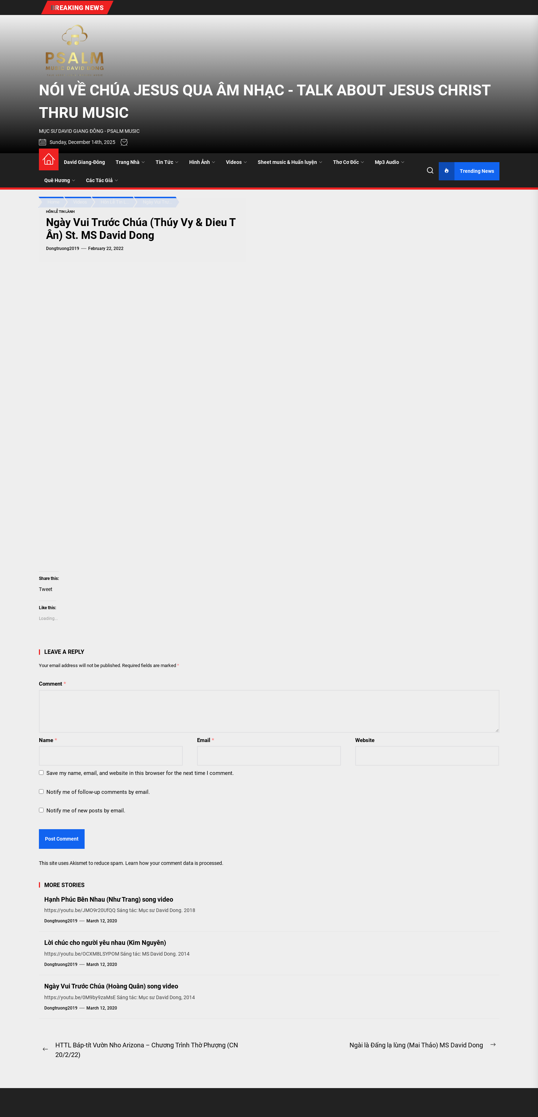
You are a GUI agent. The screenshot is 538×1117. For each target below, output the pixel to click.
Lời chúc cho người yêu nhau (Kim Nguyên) (105, 942)
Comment (52, 684)
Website (364, 740)
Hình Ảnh (202, 162)
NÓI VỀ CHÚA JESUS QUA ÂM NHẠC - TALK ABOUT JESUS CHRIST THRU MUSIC (265, 101)
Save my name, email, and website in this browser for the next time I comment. (140, 773)
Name (48, 740)
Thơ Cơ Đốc (348, 162)
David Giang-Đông (84, 162)
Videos (236, 162)
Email (205, 740)
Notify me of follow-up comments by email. (98, 792)
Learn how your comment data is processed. (174, 863)
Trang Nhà (130, 162)
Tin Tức (167, 162)
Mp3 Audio (389, 162)
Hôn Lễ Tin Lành (60, 212)
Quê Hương (59, 180)
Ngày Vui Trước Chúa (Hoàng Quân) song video (111, 986)
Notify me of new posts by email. (85, 810)
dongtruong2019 (62, 248)
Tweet (45, 589)
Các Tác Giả (102, 180)
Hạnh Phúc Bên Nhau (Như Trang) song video (108, 899)
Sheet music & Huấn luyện (290, 162)
